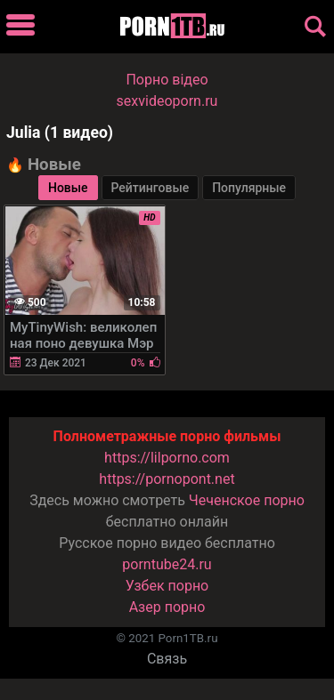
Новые (68, 188)
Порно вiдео (167, 79)
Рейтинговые (150, 188)
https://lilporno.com (167, 457)
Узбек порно (167, 585)
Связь (167, 658)
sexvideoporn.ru (167, 101)
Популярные (249, 188)
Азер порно (167, 607)
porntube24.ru (166, 564)
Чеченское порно (247, 500)
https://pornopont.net (166, 479)
